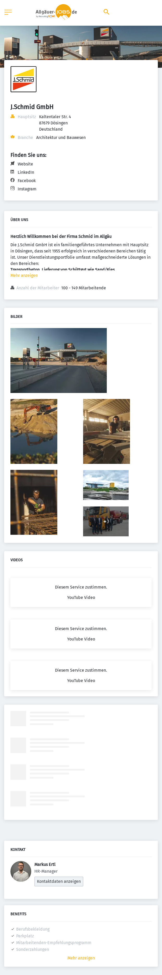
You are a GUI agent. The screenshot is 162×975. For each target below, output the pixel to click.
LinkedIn (26, 172)
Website (25, 164)
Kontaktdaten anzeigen (59, 881)
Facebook (27, 180)
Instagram (27, 188)
